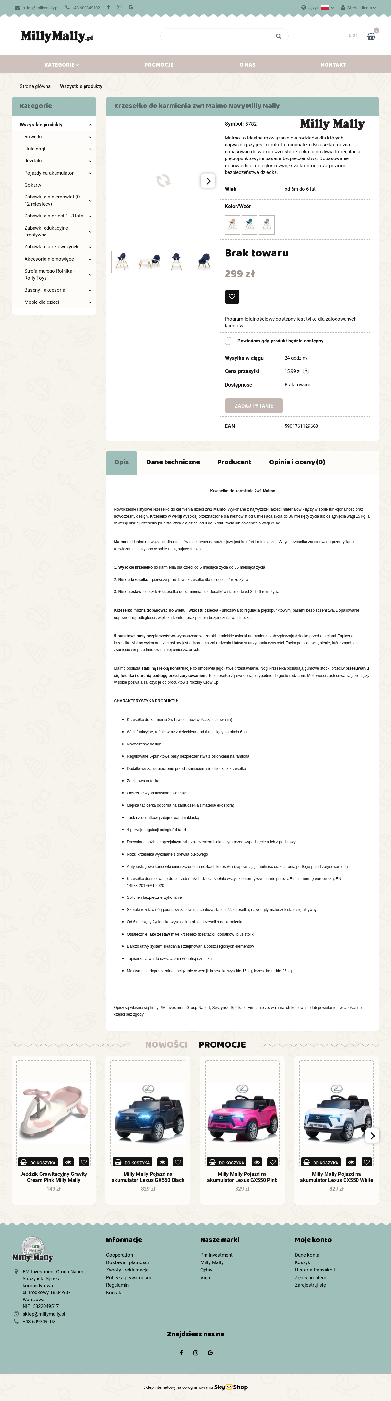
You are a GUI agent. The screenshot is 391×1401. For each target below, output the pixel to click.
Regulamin (117, 1285)
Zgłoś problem (310, 1278)
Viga (205, 1278)
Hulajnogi (58, 149)
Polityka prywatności (128, 1278)
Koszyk (302, 1262)
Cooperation (119, 1255)
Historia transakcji (315, 1270)
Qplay (206, 1270)
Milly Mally (212, 1262)
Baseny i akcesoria (58, 290)
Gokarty (33, 185)
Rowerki (58, 136)
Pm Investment (216, 1255)
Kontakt (333, 66)
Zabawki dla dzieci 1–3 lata (58, 216)
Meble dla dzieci (58, 302)
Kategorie (62, 66)
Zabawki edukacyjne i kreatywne (58, 231)
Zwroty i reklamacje (127, 1270)
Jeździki (58, 161)
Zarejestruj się (310, 1285)
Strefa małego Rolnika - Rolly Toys (58, 274)
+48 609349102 (82, 7)
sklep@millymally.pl (36, 7)
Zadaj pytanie (254, 406)
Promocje (159, 66)
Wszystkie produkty (56, 125)
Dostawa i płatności (127, 1262)
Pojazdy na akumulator (58, 173)
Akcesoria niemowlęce (58, 259)
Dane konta (307, 1255)
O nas (247, 66)
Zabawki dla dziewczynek (58, 247)
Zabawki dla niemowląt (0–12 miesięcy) (58, 200)
